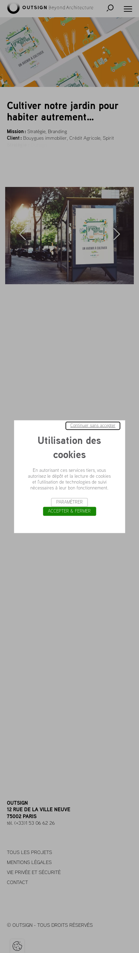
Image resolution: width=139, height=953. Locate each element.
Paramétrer (69, 502)
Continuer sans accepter (93, 425)
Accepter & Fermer (69, 511)
